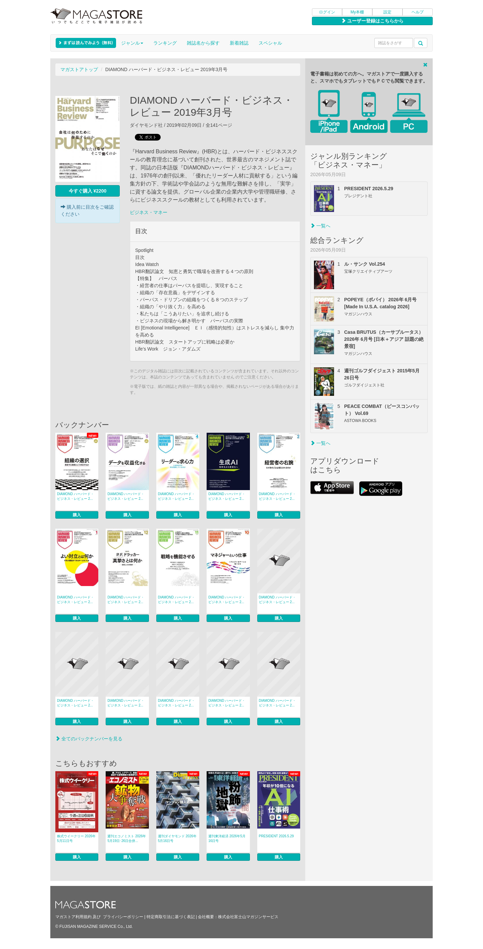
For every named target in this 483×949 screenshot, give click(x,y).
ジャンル (132, 43)
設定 (387, 12)
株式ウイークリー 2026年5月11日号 (76, 838)
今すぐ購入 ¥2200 (88, 191)
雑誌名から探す (203, 43)
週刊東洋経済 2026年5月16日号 (227, 838)
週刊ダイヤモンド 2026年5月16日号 (177, 838)
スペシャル (270, 43)
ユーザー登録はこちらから (372, 20)
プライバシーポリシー (123, 916)
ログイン (327, 12)
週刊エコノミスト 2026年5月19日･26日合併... (126, 838)
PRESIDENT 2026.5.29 (276, 836)
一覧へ (320, 225)
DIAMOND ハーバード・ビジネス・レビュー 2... (75, 496)
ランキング (165, 43)
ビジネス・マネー (148, 212)
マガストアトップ (79, 69)
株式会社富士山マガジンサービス (248, 916)
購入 (77, 515)
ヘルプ (418, 12)
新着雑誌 (239, 43)
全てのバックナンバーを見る (88, 738)
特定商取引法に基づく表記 (171, 916)
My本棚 (357, 12)
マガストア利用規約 (73, 916)
